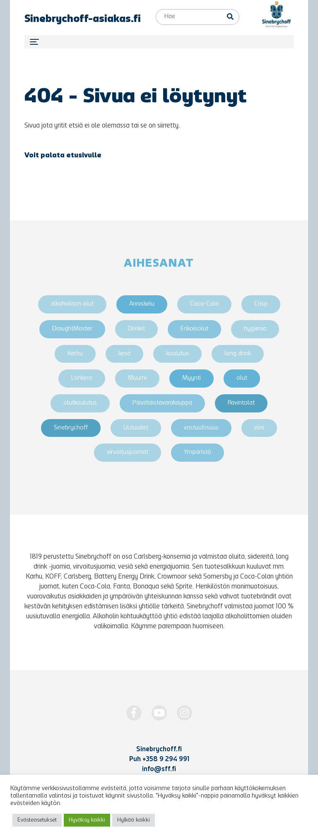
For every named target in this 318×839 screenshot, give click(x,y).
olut (241, 378)
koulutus (177, 354)
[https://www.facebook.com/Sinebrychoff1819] (134, 713)
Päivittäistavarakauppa (162, 403)
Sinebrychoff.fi (159, 749)
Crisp (260, 304)
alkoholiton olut (72, 304)
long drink (237, 354)
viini (259, 428)
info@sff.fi (159, 769)
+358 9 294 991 (165, 759)
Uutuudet (135, 428)
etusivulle (83, 155)
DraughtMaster (72, 329)
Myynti (191, 378)
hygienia (255, 329)
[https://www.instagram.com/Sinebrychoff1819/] (184, 713)
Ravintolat (241, 403)
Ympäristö (197, 452)
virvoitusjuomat (127, 452)
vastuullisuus (201, 428)
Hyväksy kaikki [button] (87, 820)
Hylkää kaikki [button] (133, 820)
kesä (124, 354)
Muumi (137, 378)
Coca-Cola (204, 304)
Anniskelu (141, 304)
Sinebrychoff (71, 428)
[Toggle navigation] (159, 41)
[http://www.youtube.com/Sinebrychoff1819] (159, 713)
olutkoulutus (80, 403)
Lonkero (81, 378)
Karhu (75, 354)
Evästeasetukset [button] (37, 820)
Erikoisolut (194, 329)
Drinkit (136, 329)
